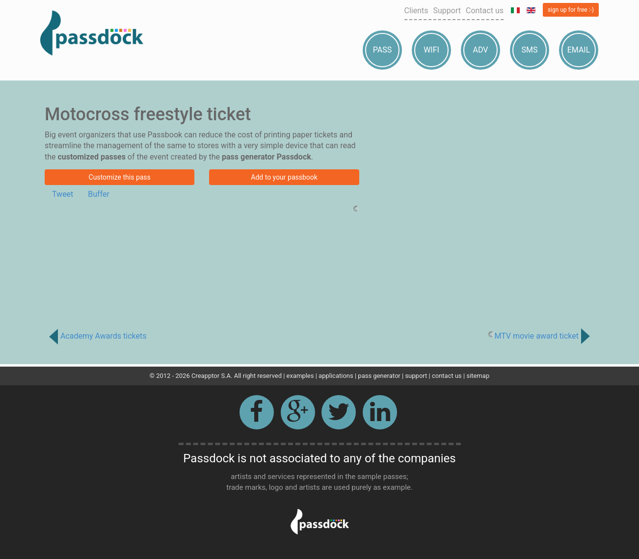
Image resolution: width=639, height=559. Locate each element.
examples (300, 375)
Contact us (485, 10)
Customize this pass (120, 177)
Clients (416, 10)
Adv (480, 49)
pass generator (379, 375)
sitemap (477, 375)
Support (447, 10)
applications (336, 375)
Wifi (431, 49)
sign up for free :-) (571, 9)
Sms (530, 49)
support (416, 375)
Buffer (98, 194)
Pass (382, 49)
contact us (447, 375)
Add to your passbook (284, 177)
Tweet (62, 194)
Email (578, 49)
